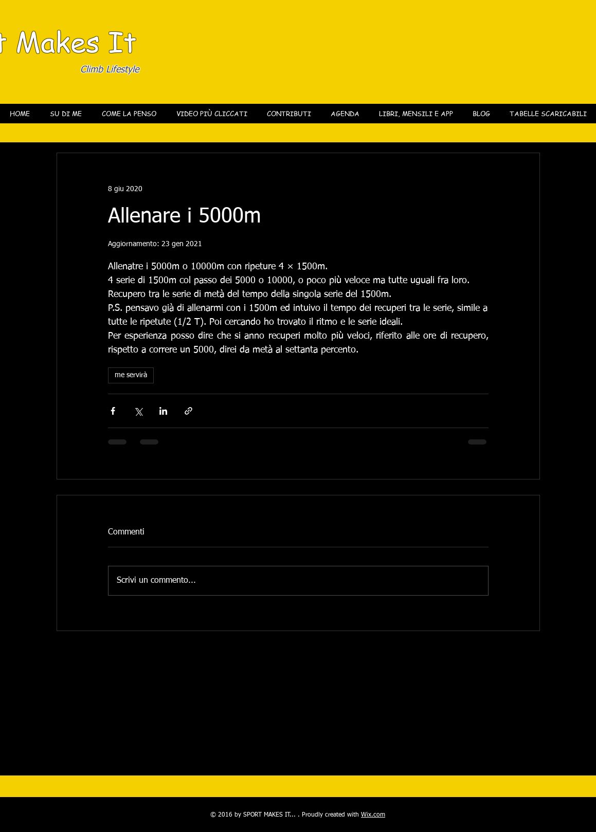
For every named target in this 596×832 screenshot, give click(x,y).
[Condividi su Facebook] (113, 411)
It (122, 41)
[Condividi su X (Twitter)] (138, 411)
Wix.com (373, 815)
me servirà (131, 375)
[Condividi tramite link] (188, 411)
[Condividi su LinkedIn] (163, 411)
